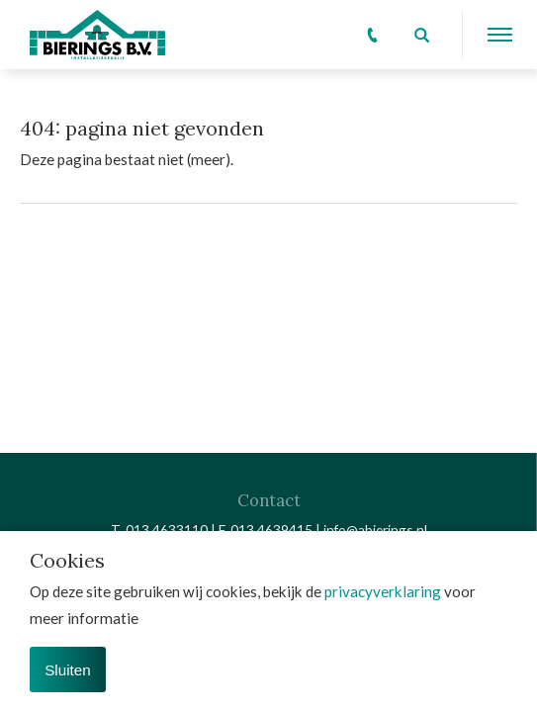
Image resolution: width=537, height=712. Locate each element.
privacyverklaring (382, 591)
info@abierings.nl (375, 529)
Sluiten (67, 670)
